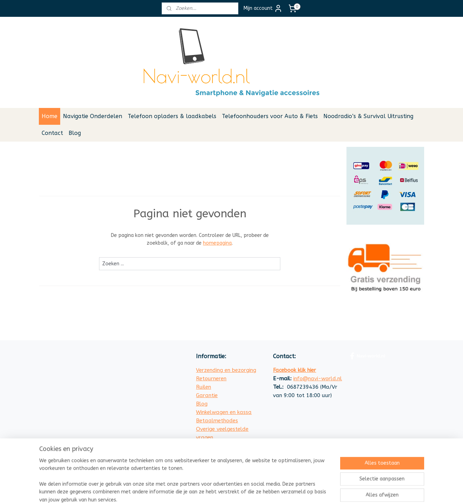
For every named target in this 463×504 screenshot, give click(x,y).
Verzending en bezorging (226, 370)
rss (277, 491)
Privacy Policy (213, 454)
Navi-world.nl (367, 356)
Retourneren (211, 378)
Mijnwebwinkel (360, 491)
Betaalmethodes (217, 420)
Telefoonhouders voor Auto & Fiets (270, 116)
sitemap (263, 491)
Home (49, 116)
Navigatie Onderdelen (92, 116)
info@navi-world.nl (317, 378)
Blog (75, 133)
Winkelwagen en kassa (224, 412)
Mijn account (263, 8)
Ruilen (203, 387)
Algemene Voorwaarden (226, 446)
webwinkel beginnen (302, 491)
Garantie (207, 395)
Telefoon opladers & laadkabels (172, 116)
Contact (52, 133)
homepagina (217, 243)
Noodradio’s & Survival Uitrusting (368, 116)
